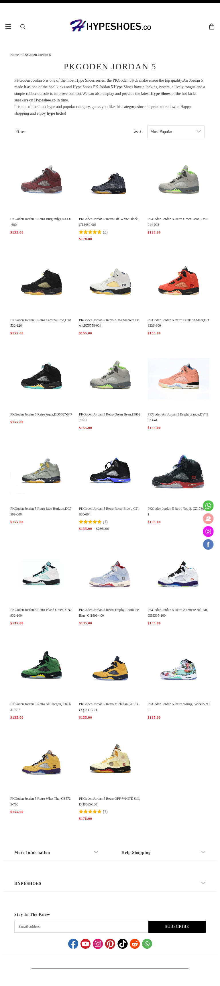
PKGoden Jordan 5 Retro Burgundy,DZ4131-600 (41, 222)
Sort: (138, 131)
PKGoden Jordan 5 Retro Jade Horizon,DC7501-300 (40, 511)
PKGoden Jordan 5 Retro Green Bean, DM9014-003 (178, 222)
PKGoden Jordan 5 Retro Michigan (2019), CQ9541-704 (109, 707)
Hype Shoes (161, 93)
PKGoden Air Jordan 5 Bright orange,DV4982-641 (178, 417)
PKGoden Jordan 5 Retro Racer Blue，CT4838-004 (109, 511)
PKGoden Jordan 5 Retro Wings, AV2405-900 (179, 707)
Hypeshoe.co (45, 100)
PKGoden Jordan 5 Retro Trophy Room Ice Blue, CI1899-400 (109, 613)
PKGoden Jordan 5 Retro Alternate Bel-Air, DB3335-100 (178, 613)
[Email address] (81, 927)
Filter (20, 132)
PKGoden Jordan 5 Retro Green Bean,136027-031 (109, 417)
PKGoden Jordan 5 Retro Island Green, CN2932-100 (41, 613)
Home (14, 55)
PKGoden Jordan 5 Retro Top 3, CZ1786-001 (178, 511)
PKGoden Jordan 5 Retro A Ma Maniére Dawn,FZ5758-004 (109, 323)
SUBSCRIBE (177, 926)
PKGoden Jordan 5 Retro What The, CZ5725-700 (40, 801)
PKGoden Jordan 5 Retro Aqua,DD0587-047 (41, 414)
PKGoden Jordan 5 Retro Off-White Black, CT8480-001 (109, 222)
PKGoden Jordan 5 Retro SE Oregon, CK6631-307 (40, 707)
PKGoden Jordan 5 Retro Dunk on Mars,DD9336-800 (178, 323)
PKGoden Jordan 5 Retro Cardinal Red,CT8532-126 (40, 323)
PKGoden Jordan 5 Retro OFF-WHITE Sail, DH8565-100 (109, 801)
